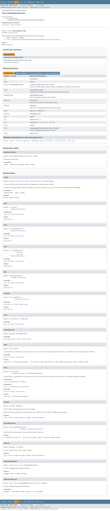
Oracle (16, 509)
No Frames (29, 5)
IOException (20, 209)
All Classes (40, 5)
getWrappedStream (36, 95)
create (32, 84)
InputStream (12, 32)
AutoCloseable (16, 25)
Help (42, 2)
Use (21, 2)
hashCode (35, 140)
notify (41, 140)
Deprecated (31, 2)
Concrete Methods (52, 73)
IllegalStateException (34, 429)
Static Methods (21, 73)
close (32, 82)
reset (32, 125)
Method (25, 7)
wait (64, 140)
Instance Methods (35, 73)
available (33, 79)
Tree (24, 2)
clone (6, 140)
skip (31, 133)
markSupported (35, 113)
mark (31, 111)
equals (11, 140)
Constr (19, 7)
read (31, 116)
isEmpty (32, 105)
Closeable (5, 25)
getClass (27, 140)
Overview (4, 2)
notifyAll (49, 140)
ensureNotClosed (36, 90)
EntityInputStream (10, 60)
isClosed (33, 100)
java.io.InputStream (11, 18)
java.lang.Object (7, 16)
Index (38, 2)
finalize (19, 140)
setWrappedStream (36, 128)
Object (40, 137)
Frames (23, 5)
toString (58, 140)
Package (10, 2)
